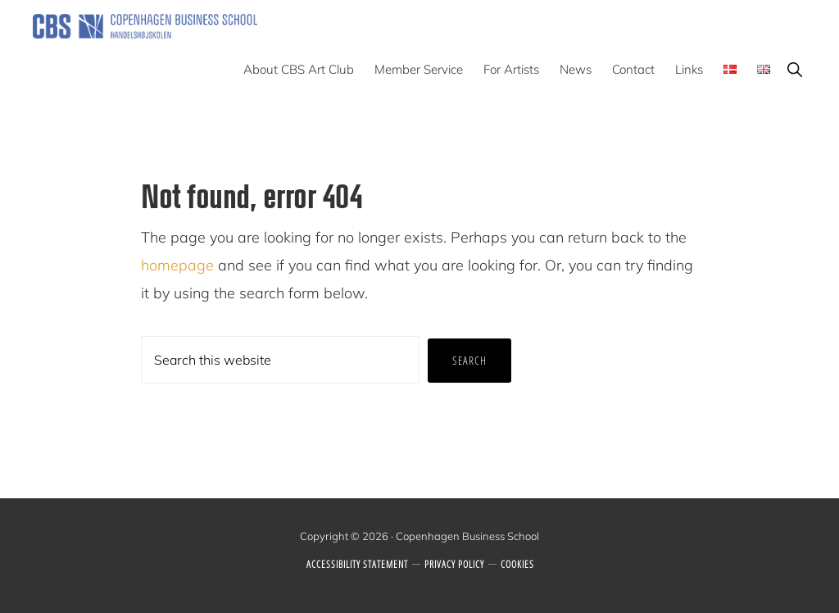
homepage (177, 265)
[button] (794, 69)
